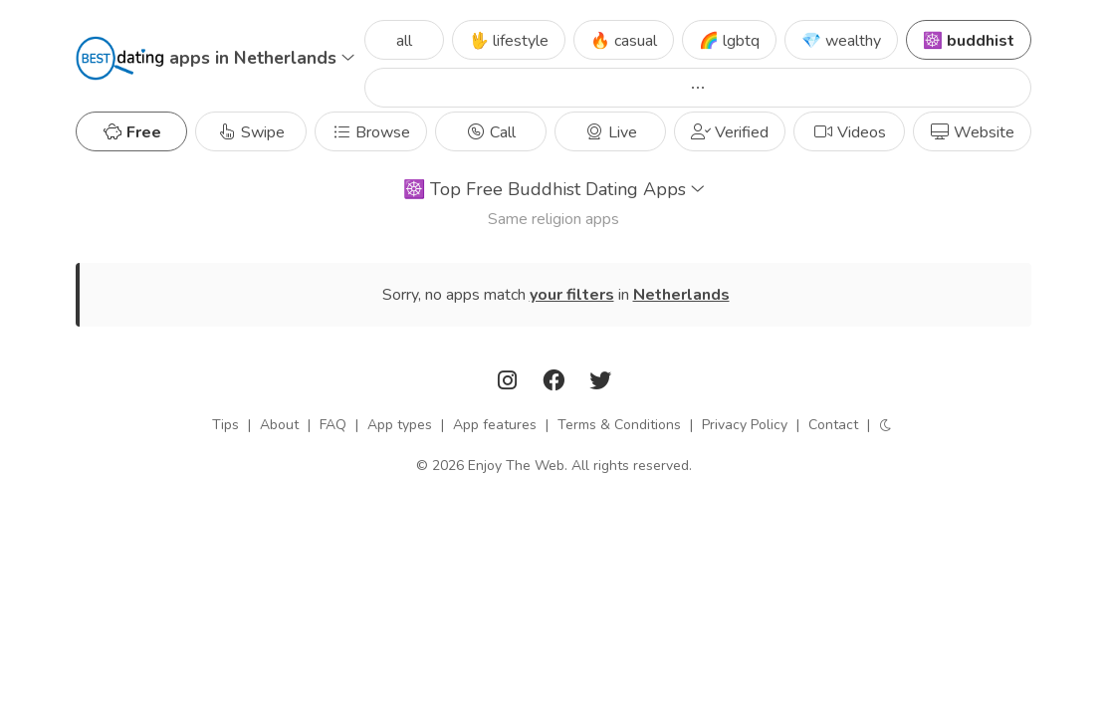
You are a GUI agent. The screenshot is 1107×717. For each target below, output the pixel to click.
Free (132, 132)
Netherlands (681, 295)
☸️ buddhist (968, 41)
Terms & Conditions (619, 424)
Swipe (251, 132)
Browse (371, 132)
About (279, 424)
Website (972, 132)
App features (495, 424)
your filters (572, 295)
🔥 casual (623, 41)
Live (610, 132)
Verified (730, 132)
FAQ (333, 424)
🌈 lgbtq (729, 41)
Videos (849, 132)
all (404, 41)
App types (399, 424)
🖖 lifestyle (509, 41)
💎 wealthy (841, 41)
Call (491, 132)
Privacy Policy (744, 424)
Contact (833, 424)
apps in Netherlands (261, 58)
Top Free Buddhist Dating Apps (554, 189)
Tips (225, 424)
